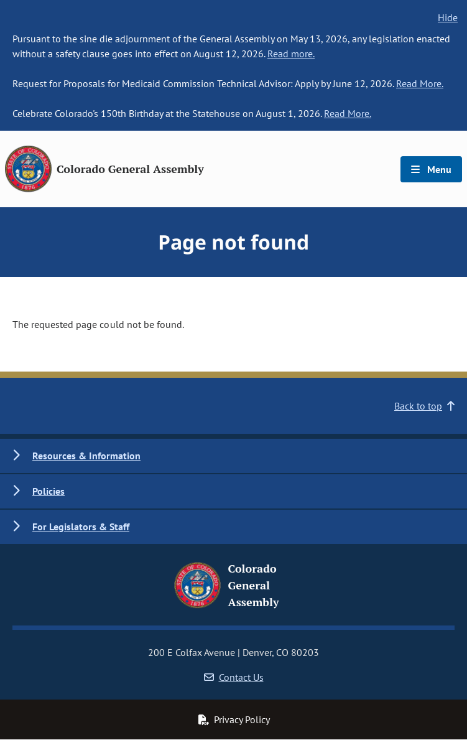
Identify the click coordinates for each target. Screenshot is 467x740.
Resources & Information (86, 455)
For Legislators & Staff (80, 526)
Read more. (291, 53)
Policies (48, 491)
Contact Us (234, 677)
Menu (431, 169)
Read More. (419, 83)
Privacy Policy (234, 719)
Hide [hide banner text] (448, 17)
